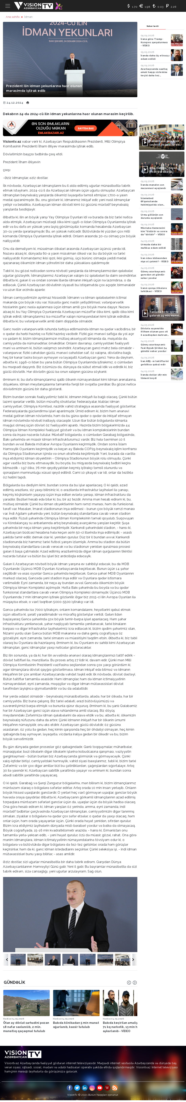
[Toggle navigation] (7, 6)
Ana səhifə (13, 16)
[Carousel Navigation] (132, 982)
